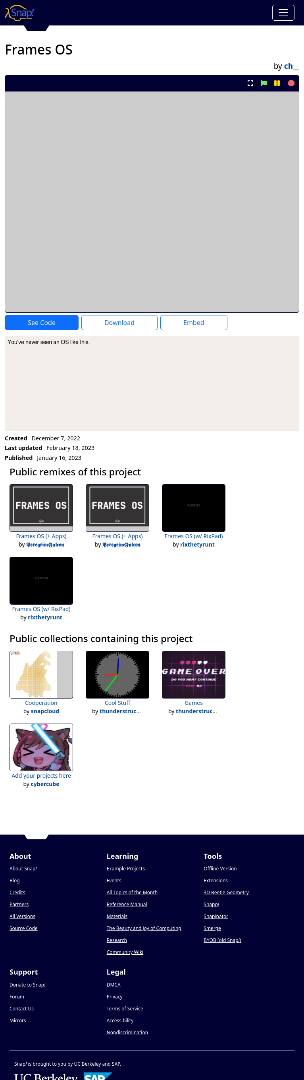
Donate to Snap (27, 984)
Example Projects (126, 868)
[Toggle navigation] (283, 13)
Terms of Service (125, 1008)
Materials (117, 916)
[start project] (263, 83)
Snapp (211, 904)
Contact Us (22, 1008)
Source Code (24, 928)
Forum (17, 996)
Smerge (212, 928)
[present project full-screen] (250, 83)
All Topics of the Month (132, 892)
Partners (19, 904)
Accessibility (120, 1020)
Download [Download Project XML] (119, 322)
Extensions (216, 880)
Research (117, 940)
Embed (193, 322)
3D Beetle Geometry (226, 892)
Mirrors (18, 1020)
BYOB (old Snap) (222, 940)
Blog (15, 880)
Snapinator (216, 916)
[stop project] (290, 83)
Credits (17, 892)
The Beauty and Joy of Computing (144, 928)
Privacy (115, 996)
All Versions (22, 916)
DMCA (114, 984)
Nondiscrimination (127, 1032)
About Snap (23, 868)
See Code (42, 322)
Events (114, 880)
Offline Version (220, 868)
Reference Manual (127, 904)
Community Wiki (125, 952)
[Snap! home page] (19, 13)
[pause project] (277, 83)
